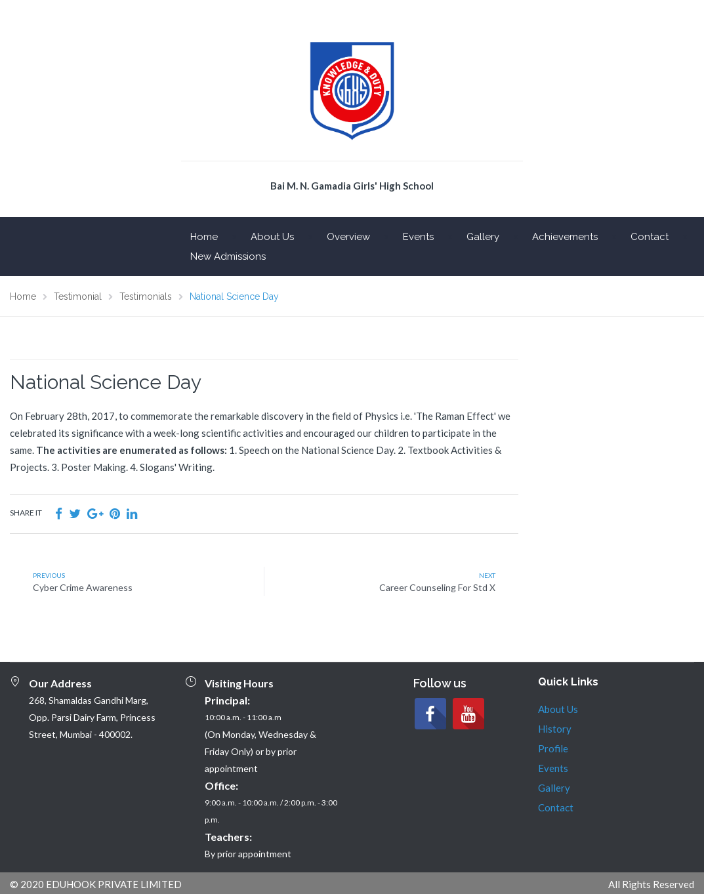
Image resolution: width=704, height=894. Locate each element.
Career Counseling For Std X (437, 587)
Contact (650, 237)
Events (418, 237)
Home (204, 237)
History (554, 729)
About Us (272, 237)
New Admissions (228, 256)
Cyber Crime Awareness (83, 587)
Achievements (565, 237)
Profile (553, 748)
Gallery (482, 237)
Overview (348, 237)
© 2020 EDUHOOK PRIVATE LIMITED (96, 884)
